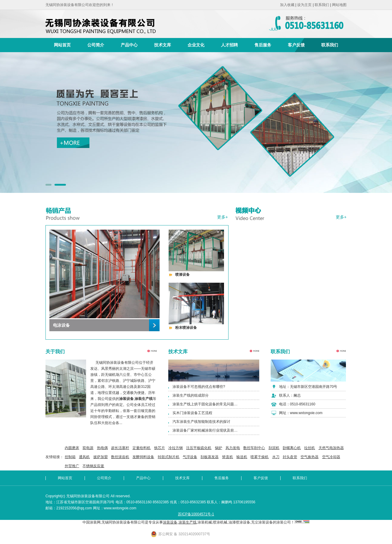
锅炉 (218, 448)
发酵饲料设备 (143, 457)
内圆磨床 (72, 448)
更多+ (222, 217)
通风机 (84, 457)
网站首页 (62, 44)
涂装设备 (170, 522)
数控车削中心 (254, 448)
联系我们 (322, 5)
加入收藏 (287, 5)
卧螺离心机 (292, 448)
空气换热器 (309, 457)
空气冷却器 (331, 457)
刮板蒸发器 (210, 457)
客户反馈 (296, 44)
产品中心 (129, 44)
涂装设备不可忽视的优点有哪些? (199, 387)
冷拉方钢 (175, 448)
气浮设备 (190, 457)
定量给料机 (141, 448)
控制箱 (70, 457)
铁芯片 (159, 448)
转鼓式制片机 (168, 457)
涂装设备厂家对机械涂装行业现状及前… (205, 430)
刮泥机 (274, 448)
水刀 (275, 457)
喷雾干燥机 (259, 457)
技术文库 (162, 44)
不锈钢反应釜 (93, 466)
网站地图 (339, 5)
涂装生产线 (188, 522)
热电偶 (102, 448)
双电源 (87, 448)
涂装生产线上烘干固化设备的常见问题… (205, 404)
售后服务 (262, 44)
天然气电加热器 (331, 448)
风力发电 (233, 448)
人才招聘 (229, 44)
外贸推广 (72, 466)
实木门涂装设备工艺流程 (192, 413)
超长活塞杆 (120, 448)
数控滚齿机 (120, 457)
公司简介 (95, 44)
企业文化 (196, 44)
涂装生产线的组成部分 (191, 395)
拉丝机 (309, 448)
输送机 (241, 457)
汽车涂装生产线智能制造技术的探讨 (201, 422)
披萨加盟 (100, 457)
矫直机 (227, 457)
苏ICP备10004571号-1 (196, 514)
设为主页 (304, 5)
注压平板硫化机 (198, 448)
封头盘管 (290, 457)
